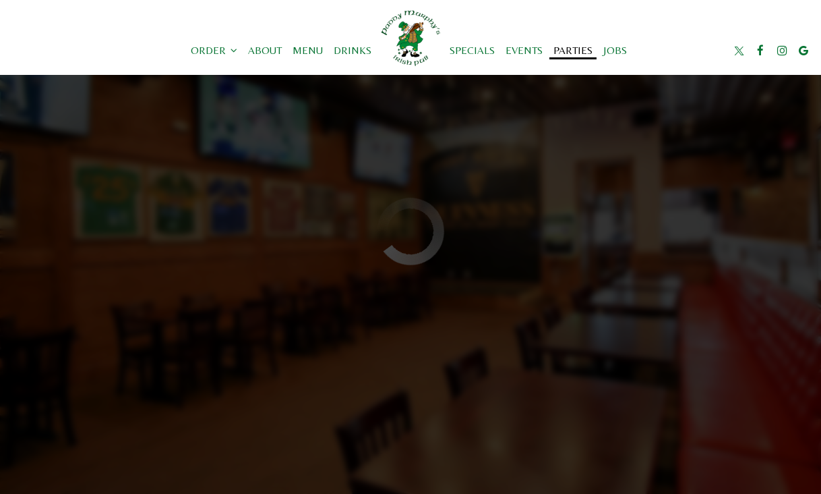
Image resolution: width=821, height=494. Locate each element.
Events (524, 50)
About (265, 50)
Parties (572, 50)
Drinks (352, 50)
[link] (410, 38)
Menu (308, 50)
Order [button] (214, 50)
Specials (472, 50)
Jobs (615, 50)
